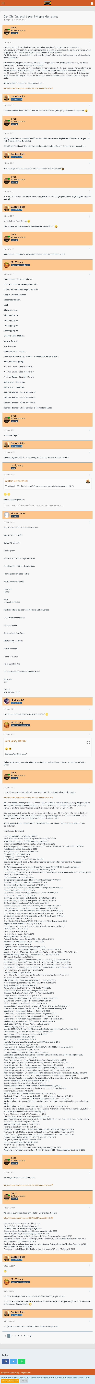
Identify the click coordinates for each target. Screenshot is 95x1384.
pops (8, 19)
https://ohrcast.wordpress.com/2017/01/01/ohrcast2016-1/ (27, 88)
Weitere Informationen (10, 1381)
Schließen (24, 1381)
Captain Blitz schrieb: (16, 480)
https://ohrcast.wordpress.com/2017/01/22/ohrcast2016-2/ (27, 797)
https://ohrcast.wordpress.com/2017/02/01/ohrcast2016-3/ (27, 1218)
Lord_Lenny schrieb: (15, 740)
